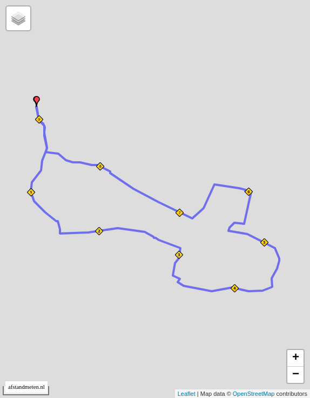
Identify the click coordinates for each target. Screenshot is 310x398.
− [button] (295, 375)
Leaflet (187, 393)
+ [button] (295, 358)
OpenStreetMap (254, 393)
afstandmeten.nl (26, 387)
